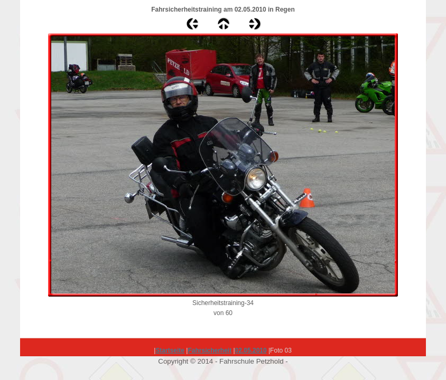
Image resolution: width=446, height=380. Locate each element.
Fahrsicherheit (209, 350)
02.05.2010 (251, 350)
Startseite (169, 350)
